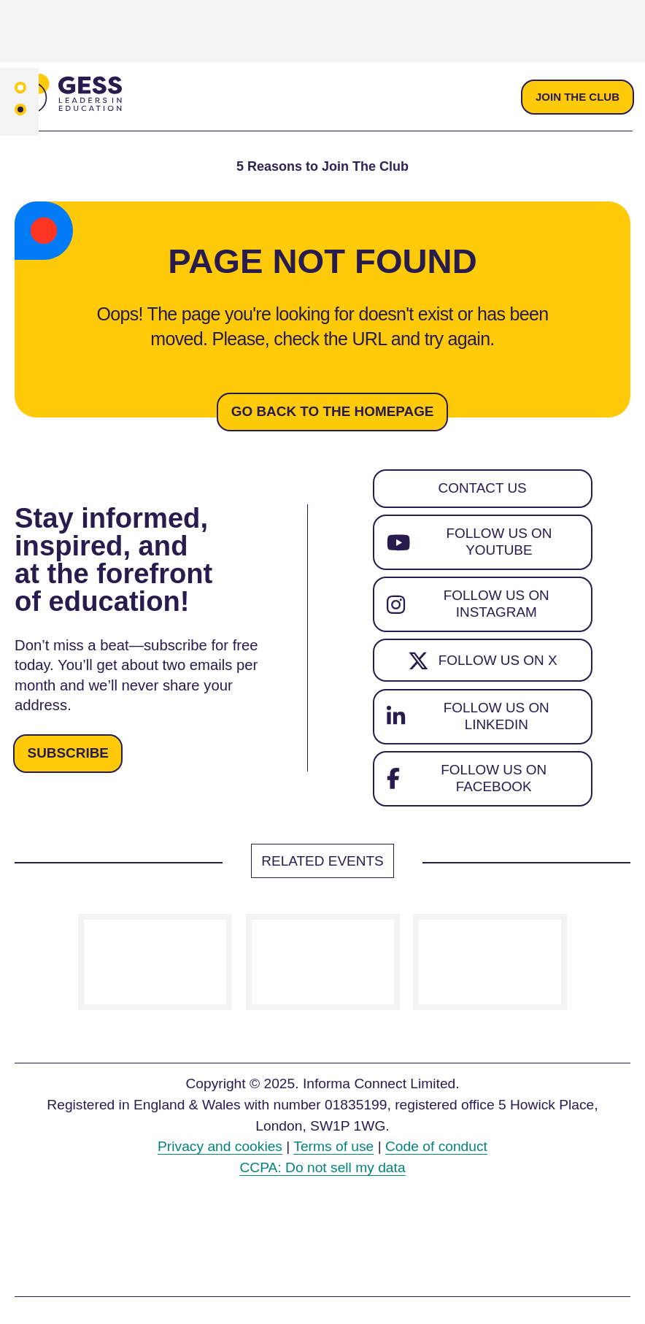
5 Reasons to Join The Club (322, 167)
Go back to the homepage (333, 412)
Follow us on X (482, 664)
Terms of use (333, 1153)
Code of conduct (436, 1153)
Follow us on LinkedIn (469, 721)
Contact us (483, 489)
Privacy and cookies (220, 1153)
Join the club (577, 97)
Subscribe (69, 757)
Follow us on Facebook (467, 785)
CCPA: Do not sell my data (322, 1174)
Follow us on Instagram (469, 607)
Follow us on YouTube (470, 544)
